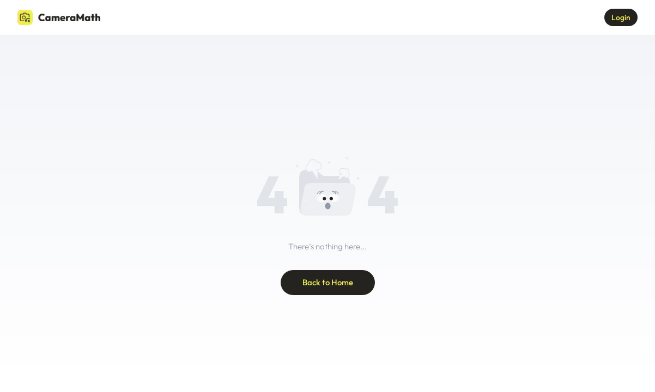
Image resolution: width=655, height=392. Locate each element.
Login (620, 17)
